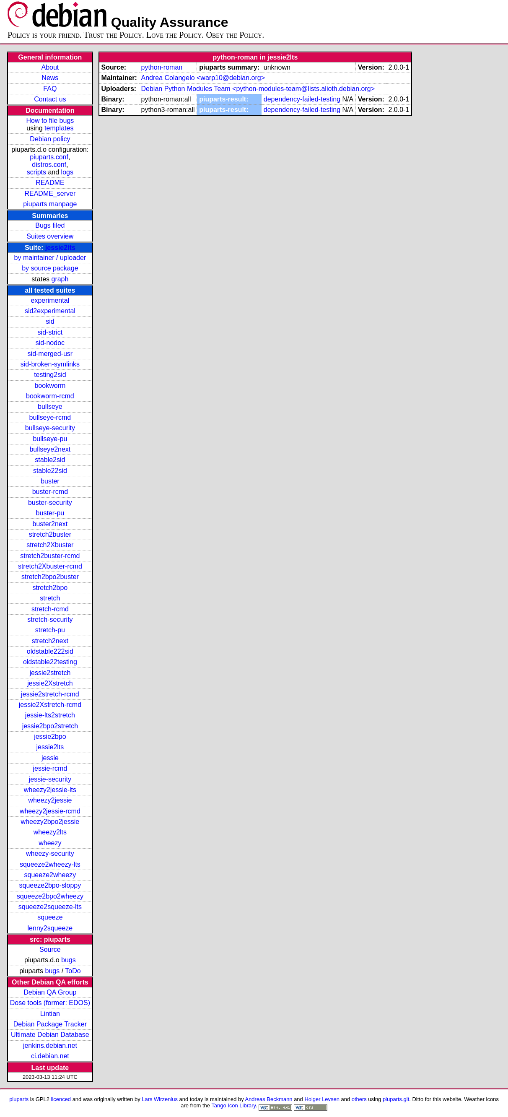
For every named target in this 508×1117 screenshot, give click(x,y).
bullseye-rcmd (50, 417)
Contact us (50, 99)
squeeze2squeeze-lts (50, 906)
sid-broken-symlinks (50, 364)
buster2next (50, 523)
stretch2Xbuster (49, 544)
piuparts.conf (49, 157)
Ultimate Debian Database (50, 1034)
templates (58, 128)
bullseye (50, 406)
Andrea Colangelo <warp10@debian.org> (203, 77)
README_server (49, 193)
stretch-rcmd (50, 609)
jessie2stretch (49, 672)
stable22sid (50, 470)
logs (67, 172)
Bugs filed (50, 225)
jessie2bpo (50, 736)
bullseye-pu (50, 438)
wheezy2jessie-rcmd (50, 811)
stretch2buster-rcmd (50, 555)
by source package (50, 268)
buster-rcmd (50, 491)
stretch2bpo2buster (50, 576)
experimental (50, 300)
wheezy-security (50, 853)
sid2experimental (50, 310)
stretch (50, 598)
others (359, 1099)
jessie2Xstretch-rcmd (50, 704)
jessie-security (50, 779)
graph (59, 279)
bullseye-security (50, 427)
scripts (36, 172)
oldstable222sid (50, 651)
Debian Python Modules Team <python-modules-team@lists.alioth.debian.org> (258, 88)
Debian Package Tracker (50, 1024)
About (50, 67)
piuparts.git (396, 1099)
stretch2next (50, 640)
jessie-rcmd (50, 768)
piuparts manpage (50, 204)
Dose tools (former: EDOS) (50, 1002)
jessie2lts (60, 247)
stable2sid (50, 459)
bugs (68, 960)
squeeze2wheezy (50, 874)
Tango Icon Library (233, 1105)
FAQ (50, 88)
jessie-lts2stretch (50, 715)
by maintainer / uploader (50, 257)
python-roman (161, 67)
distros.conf (49, 164)
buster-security (50, 502)
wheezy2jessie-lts (50, 789)
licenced (61, 1099)
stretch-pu (50, 630)
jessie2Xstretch (50, 683)
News (49, 77)
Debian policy (50, 139)
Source (50, 949)
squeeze (50, 917)
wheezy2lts (50, 832)
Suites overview (49, 236)
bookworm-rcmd (50, 396)
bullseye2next (49, 449)
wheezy (50, 843)
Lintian (50, 1013)
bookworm (49, 385)
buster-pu (50, 513)
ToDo (72, 970)
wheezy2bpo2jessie (50, 821)
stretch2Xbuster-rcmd (50, 566)
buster (50, 481)
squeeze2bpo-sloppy (50, 885)
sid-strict (50, 332)
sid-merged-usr (50, 353)
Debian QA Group (49, 992)
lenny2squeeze (50, 928)
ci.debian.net (50, 1056)
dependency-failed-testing (302, 99)
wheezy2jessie (50, 800)
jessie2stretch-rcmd (50, 694)
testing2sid (50, 374)
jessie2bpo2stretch (50, 726)
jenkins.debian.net (50, 1045)
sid (50, 321)
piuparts (19, 1099)
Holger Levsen (322, 1099)
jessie (50, 757)
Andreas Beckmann (269, 1099)
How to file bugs (50, 120)
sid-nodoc (50, 342)
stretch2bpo (50, 587)
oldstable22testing (50, 661)
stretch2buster (50, 534)
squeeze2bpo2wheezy (50, 896)
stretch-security (50, 619)
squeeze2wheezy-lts (50, 864)
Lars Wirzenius (160, 1099)
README (50, 182)
